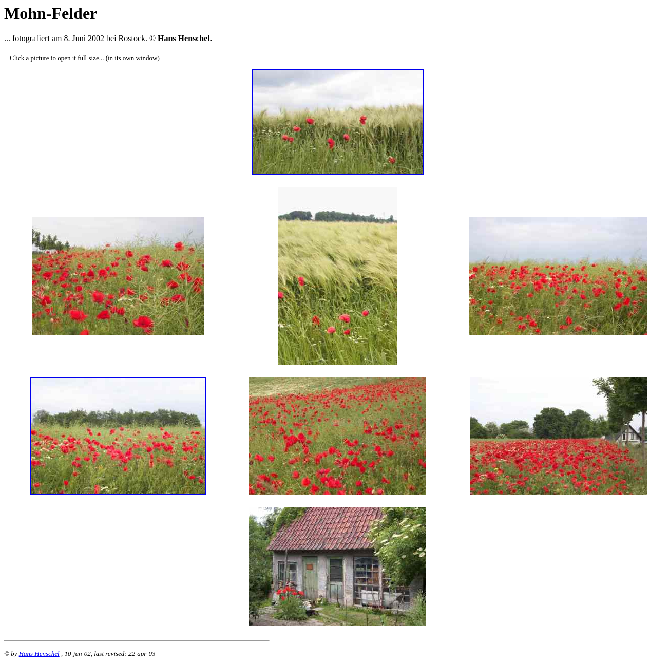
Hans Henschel (39, 653)
